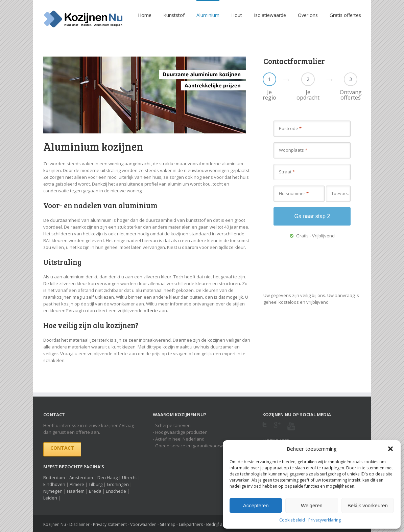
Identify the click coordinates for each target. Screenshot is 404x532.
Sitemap (167, 524)
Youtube (291, 430)
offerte (151, 310)
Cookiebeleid (292, 520)
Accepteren (256, 505)
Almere (77, 484)
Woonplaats (293, 150)
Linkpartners (191, 524)
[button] (390, 448)
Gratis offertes (345, 15)
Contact (62, 448)
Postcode (290, 128)
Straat (287, 171)
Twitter (264, 426)
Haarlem (76, 491)
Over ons (308, 15)
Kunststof (174, 15)
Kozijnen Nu (54, 524)
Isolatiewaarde (270, 15)
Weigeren (312, 505)
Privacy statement (110, 524)
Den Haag (107, 477)
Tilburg (95, 484)
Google (277, 429)
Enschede (116, 491)
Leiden (50, 498)
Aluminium (207, 15)
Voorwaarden (143, 524)
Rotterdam (54, 477)
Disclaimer (79, 524)
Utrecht (129, 477)
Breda (95, 491)
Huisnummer (294, 193)
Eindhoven (54, 484)
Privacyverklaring (324, 520)
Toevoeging (341, 193)
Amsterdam (81, 477)
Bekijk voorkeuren (368, 505)
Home (144, 15)
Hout (236, 15)
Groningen (118, 484)
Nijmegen (53, 491)
